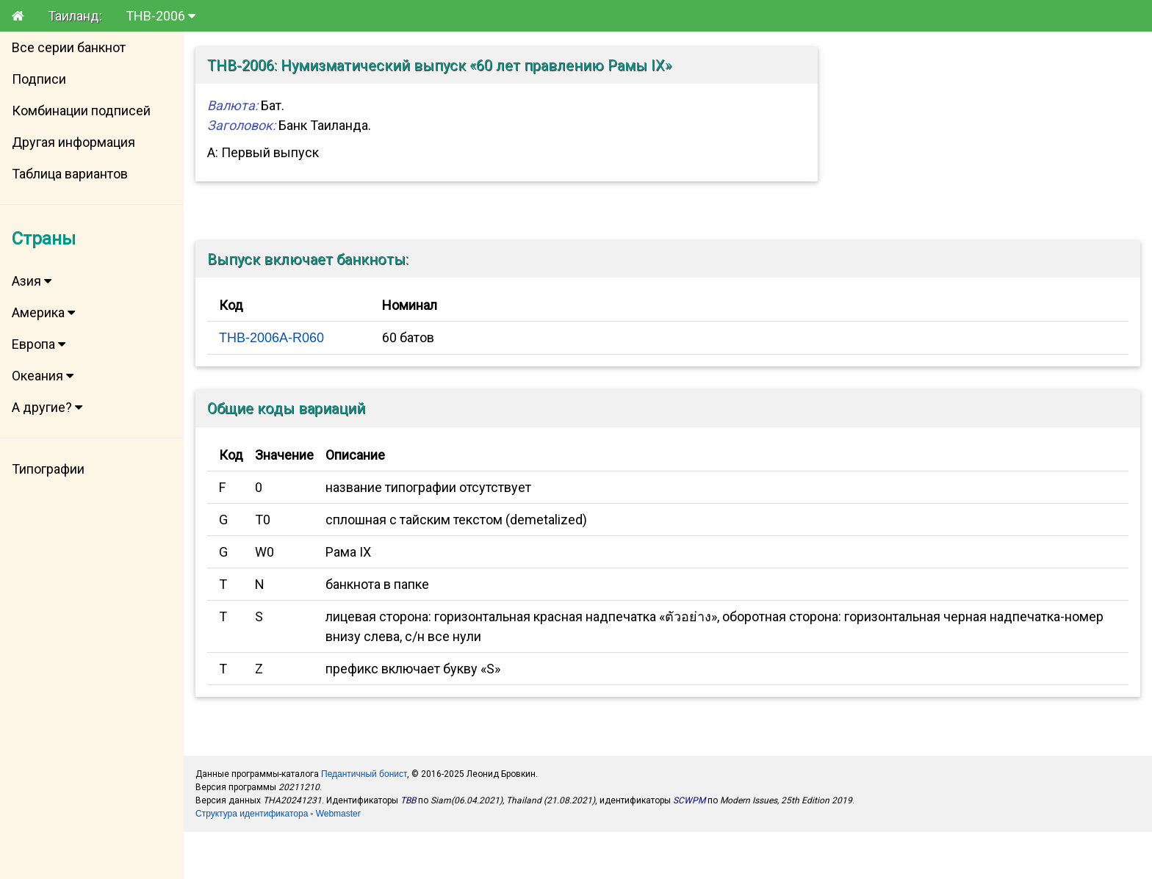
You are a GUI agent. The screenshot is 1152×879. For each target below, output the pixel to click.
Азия (31, 281)
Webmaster (338, 814)
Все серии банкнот (69, 47)
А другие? (47, 407)
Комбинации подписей (81, 110)
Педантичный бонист (364, 774)
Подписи (39, 79)
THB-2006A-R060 (271, 337)
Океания (42, 375)
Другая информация (73, 142)
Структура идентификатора (251, 814)
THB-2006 (160, 15)
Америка (43, 312)
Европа (38, 344)
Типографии (48, 469)
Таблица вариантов (70, 173)
